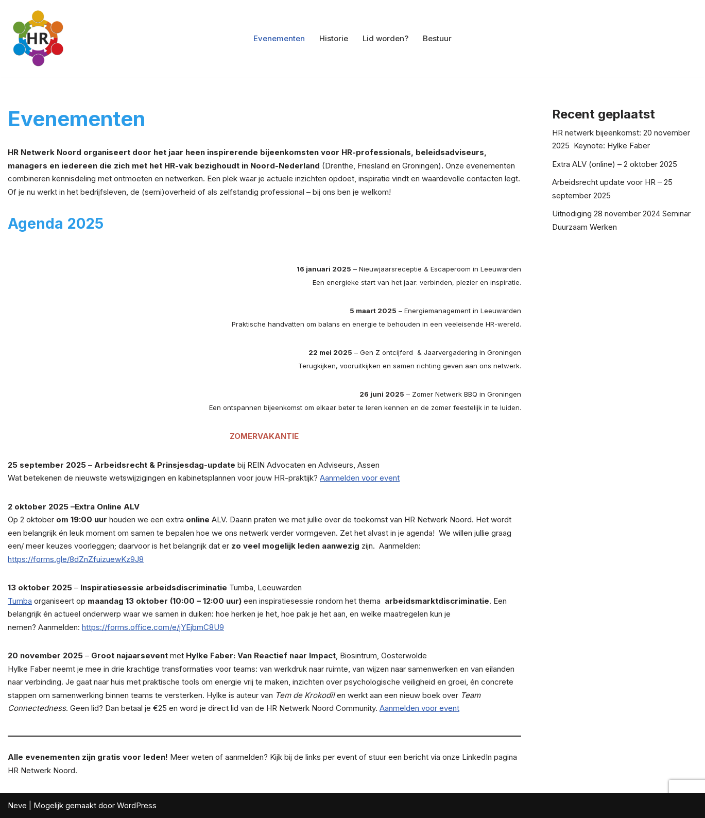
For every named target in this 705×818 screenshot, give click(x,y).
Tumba (20, 601)
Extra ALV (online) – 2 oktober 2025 (614, 164)
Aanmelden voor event (360, 478)
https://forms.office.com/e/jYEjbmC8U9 (153, 627)
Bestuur (437, 38)
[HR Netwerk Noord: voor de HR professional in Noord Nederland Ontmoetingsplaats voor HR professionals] (39, 38)
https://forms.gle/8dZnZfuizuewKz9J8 (76, 559)
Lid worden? (385, 38)
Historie (333, 38)
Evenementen (279, 38)
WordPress (137, 805)
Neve (17, 805)
